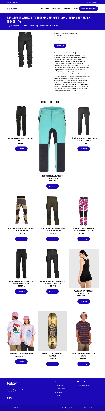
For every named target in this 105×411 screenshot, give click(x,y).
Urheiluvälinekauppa (88, 8)
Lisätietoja (60, 46)
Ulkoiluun (65, 33)
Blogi (76, 9)
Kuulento (67, 9)
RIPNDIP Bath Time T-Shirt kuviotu (21, 353)
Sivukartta (94, 408)
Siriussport (45, 9)
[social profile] (19, 2)
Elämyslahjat (56, 9)
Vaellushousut (72, 33)
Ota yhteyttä (66, 408)
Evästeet (73, 408)
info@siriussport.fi (92, 2)
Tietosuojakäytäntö (84, 408)
